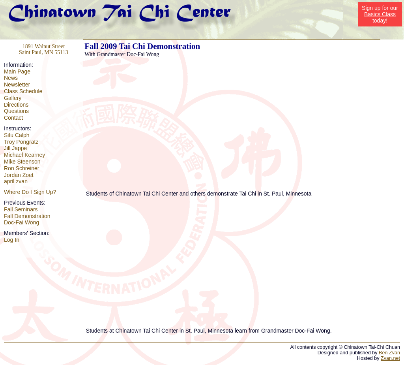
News (11, 78)
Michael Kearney (24, 155)
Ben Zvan (389, 353)
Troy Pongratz (21, 142)
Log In (11, 240)
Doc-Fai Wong (21, 222)
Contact (13, 118)
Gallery (12, 98)
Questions (16, 111)
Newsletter (17, 84)
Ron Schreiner (21, 168)
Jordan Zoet (19, 175)
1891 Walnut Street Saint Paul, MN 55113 (43, 49)
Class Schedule (23, 91)
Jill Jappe (15, 148)
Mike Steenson (22, 161)
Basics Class (380, 14)
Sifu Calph (17, 135)
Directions (16, 105)
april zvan (16, 181)
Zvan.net (390, 358)
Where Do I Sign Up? (30, 192)
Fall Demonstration (27, 216)
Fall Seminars (21, 209)
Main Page (17, 71)
